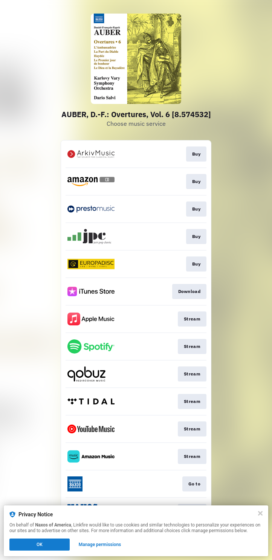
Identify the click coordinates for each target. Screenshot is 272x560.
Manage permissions (100, 544)
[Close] (260, 513)
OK (40, 544)
